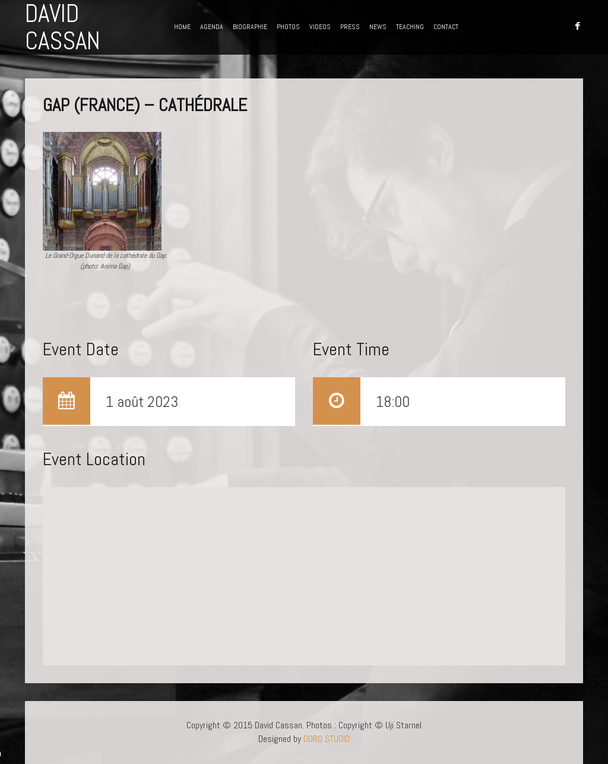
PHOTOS (288, 26)
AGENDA (211, 26)
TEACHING (410, 26)
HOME (182, 26)
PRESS (350, 26)
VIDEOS (320, 26)
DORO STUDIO (326, 739)
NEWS (378, 26)
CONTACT (445, 26)
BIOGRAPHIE (250, 26)
